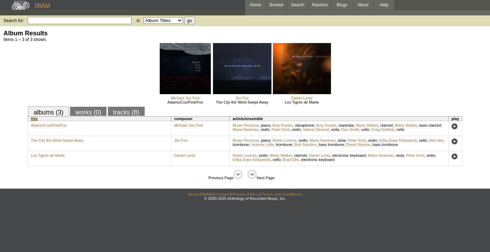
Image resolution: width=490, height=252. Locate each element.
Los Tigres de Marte (302, 102)
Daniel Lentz (301, 98)
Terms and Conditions (282, 194)
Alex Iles (436, 140)
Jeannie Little (262, 144)
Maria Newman (245, 129)
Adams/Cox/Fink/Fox (185, 102)
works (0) (88, 112)
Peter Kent (280, 129)
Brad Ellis (291, 160)
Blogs (342, 4)
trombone (241, 144)
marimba (346, 125)
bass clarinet (430, 125)
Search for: (14, 20)
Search (297, 4)
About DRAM (200, 194)
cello (365, 129)
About (363, 4)
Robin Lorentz (284, 140)
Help (384, 4)
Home (255, 4)
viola (335, 129)
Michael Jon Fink (185, 98)
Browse (277, 4)
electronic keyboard (349, 155)
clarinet (386, 125)
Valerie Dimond (316, 129)
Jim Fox (242, 98)
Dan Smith (350, 129)
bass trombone (331, 144)
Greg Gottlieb (382, 129)
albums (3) (48, 112)
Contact (222, 194)
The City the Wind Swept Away (242, 102)
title (34, 119)
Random (320, 4)
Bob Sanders (305, 144)
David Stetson (358, 144)
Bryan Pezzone (246, 125)
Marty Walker (367, 125)
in (138, 20)
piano (265, 125)
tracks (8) (126, 112)
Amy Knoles (282, 125)
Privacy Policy (245, 194)
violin (265, 129)
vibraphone (304, 125)
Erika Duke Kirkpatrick (398, 140)
